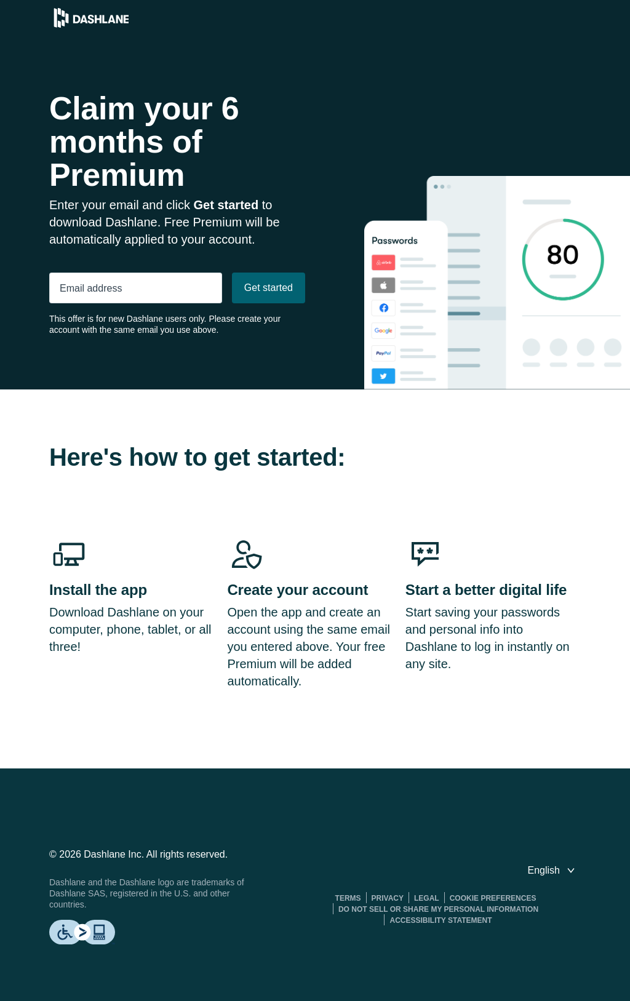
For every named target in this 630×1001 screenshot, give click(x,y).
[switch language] (552, 870)
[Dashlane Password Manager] (91, 24)
